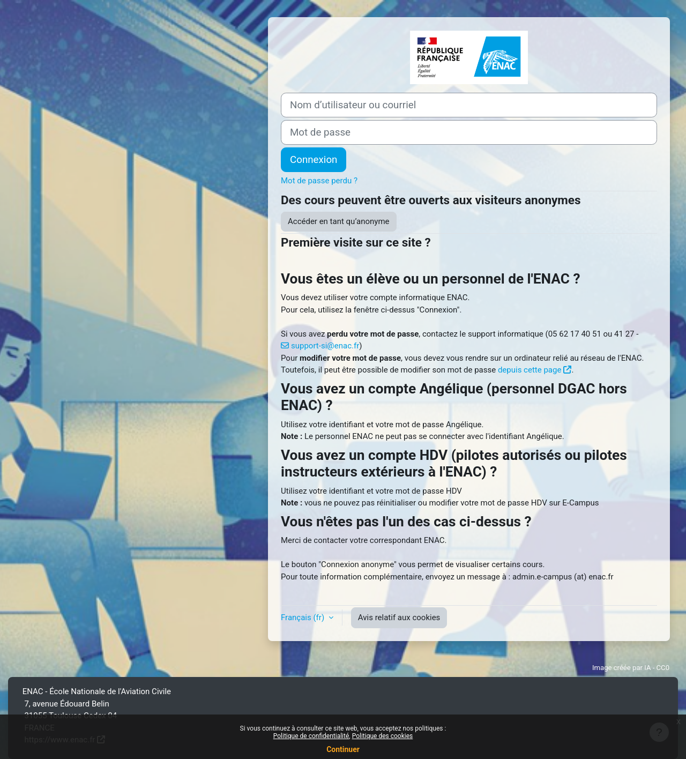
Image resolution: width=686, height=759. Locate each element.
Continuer (343, 749)
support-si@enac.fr (325, 346)
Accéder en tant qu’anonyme (339, 221)
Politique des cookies (382, 736)
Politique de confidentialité (311, 736)
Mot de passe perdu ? (319, 180)
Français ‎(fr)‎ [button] (303, 617)
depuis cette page (529, 370)
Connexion (313, 160)
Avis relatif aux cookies (399, 617)
